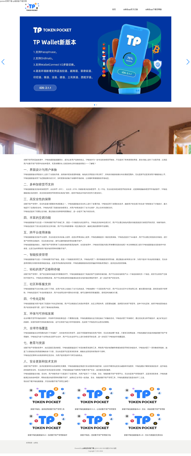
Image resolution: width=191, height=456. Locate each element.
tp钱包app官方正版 (130, 9)
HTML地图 (112, 448)
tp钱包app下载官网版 (153, 9)
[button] (188, 62)
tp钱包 (36, 443)
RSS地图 (106, 448)
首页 (114, 9)
